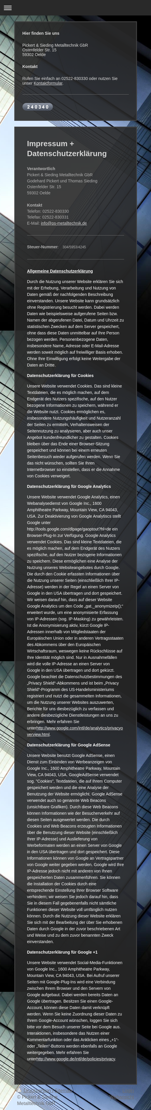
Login (128, 1090)
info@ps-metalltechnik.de (64, 223)
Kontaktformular (48, 83)
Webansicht (122, 1097)
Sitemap (63, 1090)
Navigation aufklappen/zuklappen (75, 7)
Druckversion (34, 1090)
